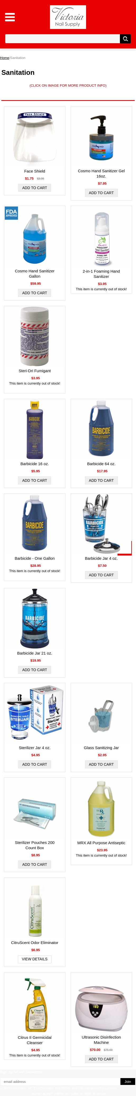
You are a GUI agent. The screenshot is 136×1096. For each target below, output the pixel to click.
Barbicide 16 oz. (35, 463)
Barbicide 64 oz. (101, 463)
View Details (35, 959)
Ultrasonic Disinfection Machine (101, 1040)
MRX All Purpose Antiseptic (101, 843)
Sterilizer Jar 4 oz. (34, 747)
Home (4, 58)
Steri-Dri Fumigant (34, 370)
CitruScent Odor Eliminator (34, 942)
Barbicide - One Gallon (35, 558)
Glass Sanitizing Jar (101, 747)
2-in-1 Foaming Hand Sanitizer (101, 274)
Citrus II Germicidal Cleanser (35, 1040)
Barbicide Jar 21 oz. (34, 653)
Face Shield (34, 171)
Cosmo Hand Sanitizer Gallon (34, 273)
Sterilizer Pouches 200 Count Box (34, 845)
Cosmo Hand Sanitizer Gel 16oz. (101, 173)
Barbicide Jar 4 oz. (101, 558)
